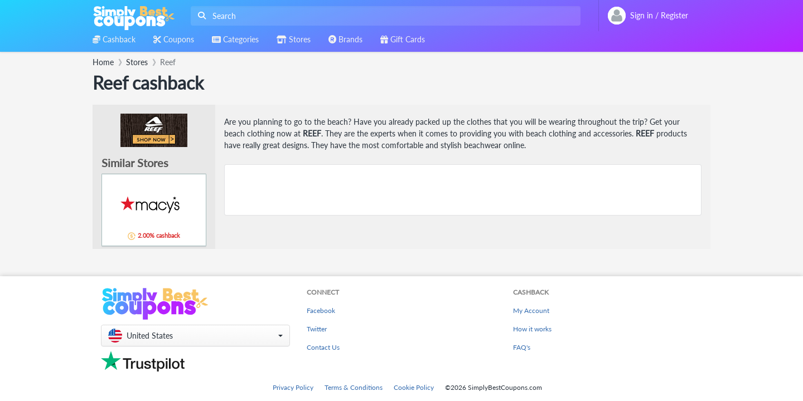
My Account (531, 310)
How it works (532, 329)
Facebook (321, 310)
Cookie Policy (414, 387)
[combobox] (383, 16)
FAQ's (521, 347)
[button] (195, 335)
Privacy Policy (293, 387)
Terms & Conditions (354, 387)
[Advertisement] (463, 190)
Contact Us (323, 347)
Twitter (317, 329)
